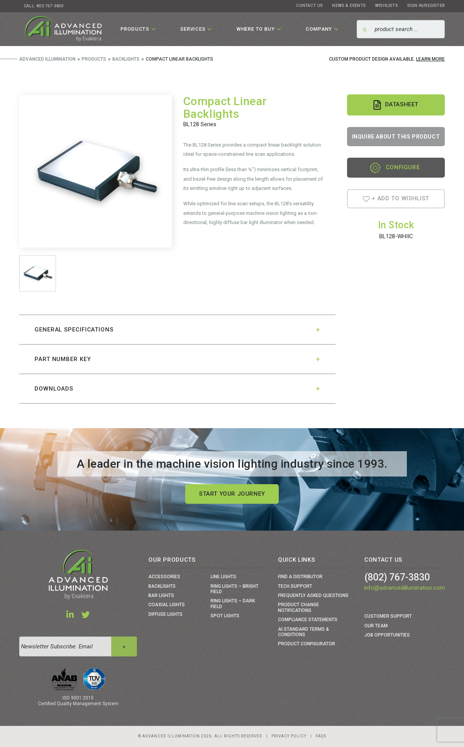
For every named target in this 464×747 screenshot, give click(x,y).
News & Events (349, 5)
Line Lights (223, 576)
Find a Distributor (300, 576)
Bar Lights (161, 595)
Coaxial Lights (166, 604)
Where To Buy (256, 29)
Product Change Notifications (298, 607)
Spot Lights (225, 615)
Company (319, 29)
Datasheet (396, 105)
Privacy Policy (288, 736)
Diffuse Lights (165, 614)
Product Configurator (306, 643)
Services (192, 29)
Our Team (376, 625)
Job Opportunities (387, 635)
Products (134, 29)
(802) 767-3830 (397, 577)
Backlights (162, 586)
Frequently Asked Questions (313, 595)
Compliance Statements (307, 619)
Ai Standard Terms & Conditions (303, 632)
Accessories (164, 576)
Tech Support (295, 586)
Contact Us (309, 5)
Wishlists (386, 5)
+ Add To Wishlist (396, 198)
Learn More (430, 59)
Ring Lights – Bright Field (234, 589)
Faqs (321, 736)
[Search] (401, 29)
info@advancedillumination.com (404, 587)
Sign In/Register (426, 5)
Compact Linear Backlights (225, 107)
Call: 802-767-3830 (44, 5)
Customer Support (388, 616)
